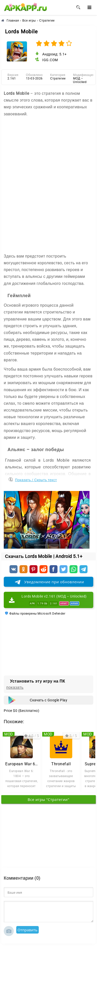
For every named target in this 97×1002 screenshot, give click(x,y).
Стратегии (58, 78)
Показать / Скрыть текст (36, 479)
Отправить (28, 929)
